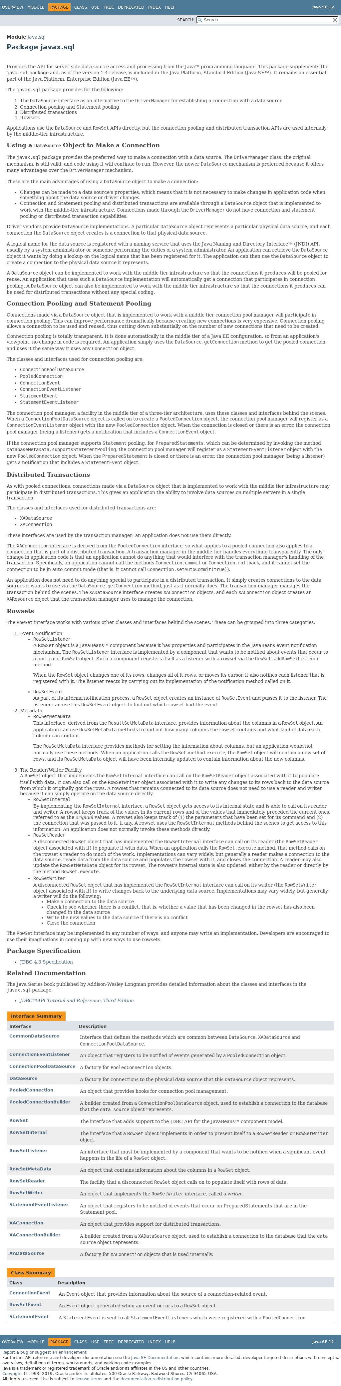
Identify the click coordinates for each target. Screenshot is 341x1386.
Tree (109, 7)
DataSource (23, 1078)
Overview (12, 7)
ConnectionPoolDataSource (42, 1066)
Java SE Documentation (154, 1357)
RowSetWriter (26, 1192)
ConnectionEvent (29, 1292)
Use (95, 7)
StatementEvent (29, 1316)
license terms (89, 1379)
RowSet (18, 1120)
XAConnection (26, 1222)
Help (170, 7)
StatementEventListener (38, 1204)
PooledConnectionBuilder (39, 1101)
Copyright (12, 1373)
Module (36, 7)
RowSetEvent (25, 1304)
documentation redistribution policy (156, 1379)
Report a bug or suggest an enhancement (44, 1352)
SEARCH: (185, 20)
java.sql (37, 37)
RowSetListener (28, 1150)
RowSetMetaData (30, 1168)
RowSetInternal (28, 1132)
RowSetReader (27, 1180)
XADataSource (26, 1253)
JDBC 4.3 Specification (46, 962)
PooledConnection (31, 1089)
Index (154, 7)
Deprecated (131, 7)
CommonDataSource (34, 1036)
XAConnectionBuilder (34, 1234)
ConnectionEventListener (39, 1054)
